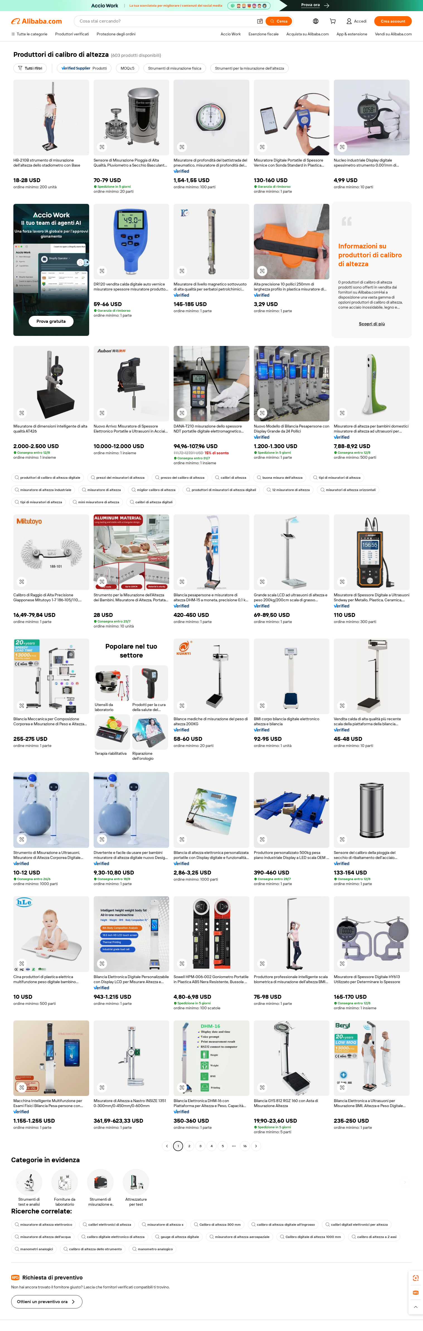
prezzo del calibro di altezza (180, 477)
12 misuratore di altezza (288, 490)
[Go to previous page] (167, 1146)
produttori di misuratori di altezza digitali (221, 490)
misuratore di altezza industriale (43, 490)
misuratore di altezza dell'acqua (43, 1237)
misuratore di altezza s (162, 1224)
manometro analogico (152, 1249)
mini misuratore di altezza (96, 502)
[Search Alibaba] (166, 21)
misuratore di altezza (101, 490)
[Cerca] (279, 21)
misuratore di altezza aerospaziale (239, 1237)
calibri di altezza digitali (151, 502)
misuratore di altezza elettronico (43, 1224)
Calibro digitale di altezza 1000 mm (310, 1237)
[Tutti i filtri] (30, 68)
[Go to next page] (256, 1146)
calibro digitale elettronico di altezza (113, 1237)
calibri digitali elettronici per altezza (356, 1224)
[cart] (334, 22)
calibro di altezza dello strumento (93, 1249)
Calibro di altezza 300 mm (217, 1224)
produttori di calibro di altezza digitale (47, 477)
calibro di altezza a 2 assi (374, 1237)
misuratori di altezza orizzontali (348, 490)
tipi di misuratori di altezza (337, 477)
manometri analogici (34, 1249)
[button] (260, 21)
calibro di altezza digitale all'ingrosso (283, 1224)
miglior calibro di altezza (154, 490)
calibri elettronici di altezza (107, 1224)
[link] (416, 1278)
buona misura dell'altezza (280, 477)
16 (245, 1146)
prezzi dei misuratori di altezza (118, 477)
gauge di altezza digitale (177, 1237)
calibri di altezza (230, 477)
